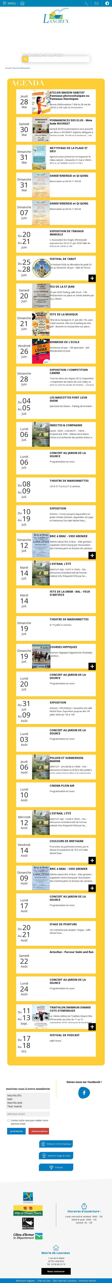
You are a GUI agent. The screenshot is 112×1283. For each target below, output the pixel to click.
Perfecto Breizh (87, 1280)
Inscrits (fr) (28, 1095)
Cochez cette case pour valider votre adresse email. (29, 1122)
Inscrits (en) (28, 1103)
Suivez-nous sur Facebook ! (84, 1089)
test (28, 1099)
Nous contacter (56, 1271)
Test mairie (28, 1106)
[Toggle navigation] (9, 3)
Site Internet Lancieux (65, 1280)
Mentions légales (25, 1280)
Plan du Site (44, 1280)
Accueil (22, 3)
